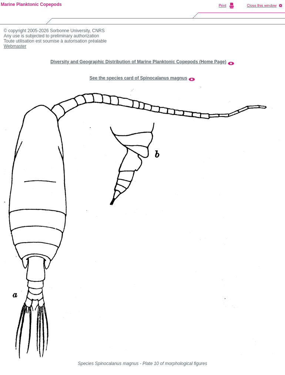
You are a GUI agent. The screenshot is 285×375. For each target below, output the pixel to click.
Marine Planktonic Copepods (31, 4)
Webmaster (15, 46)
